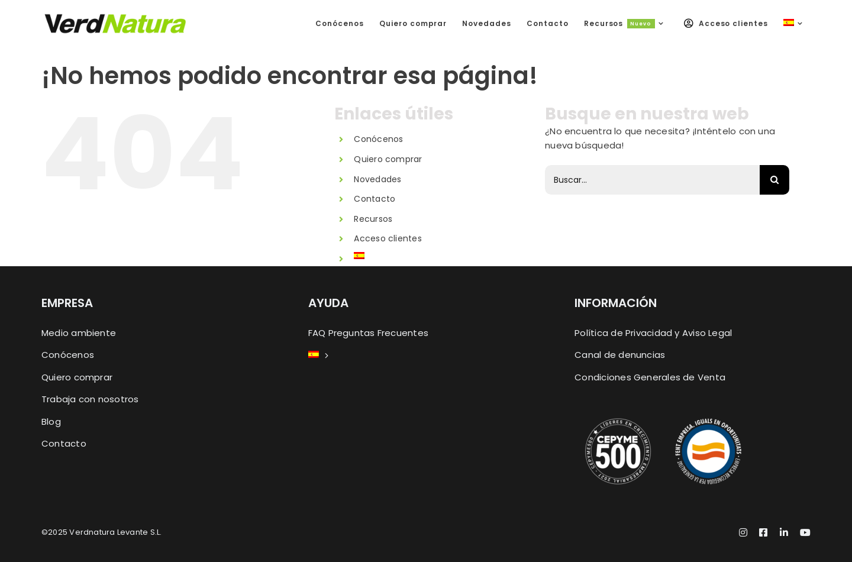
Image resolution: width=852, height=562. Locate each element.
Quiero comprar (388, 159)
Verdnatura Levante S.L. (115, 532)
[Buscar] (774, 180)
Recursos (373, 219)
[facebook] (763, 532)
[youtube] (805, 532)
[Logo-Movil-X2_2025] (115, 17)
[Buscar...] (652, 180)
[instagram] (743, 532)
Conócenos (378, 139)
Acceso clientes (387, 238)
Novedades (377, 179)
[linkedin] (784, 532)
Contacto (374, 199)
